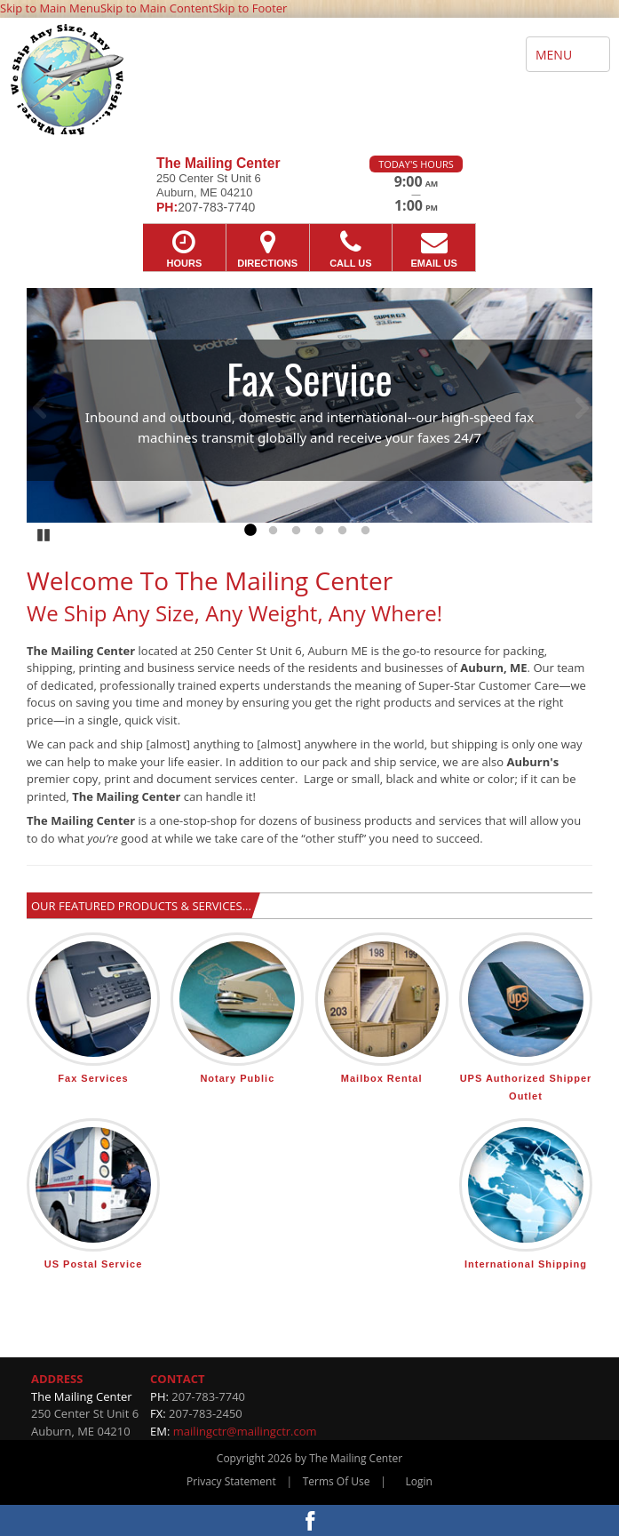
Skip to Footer (249, 8)
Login (419, 1481)
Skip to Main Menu (50, 8)
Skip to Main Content (156, 8)
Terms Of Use (336, 1481)
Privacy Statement (231, 1481)
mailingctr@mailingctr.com (245, 1431)
